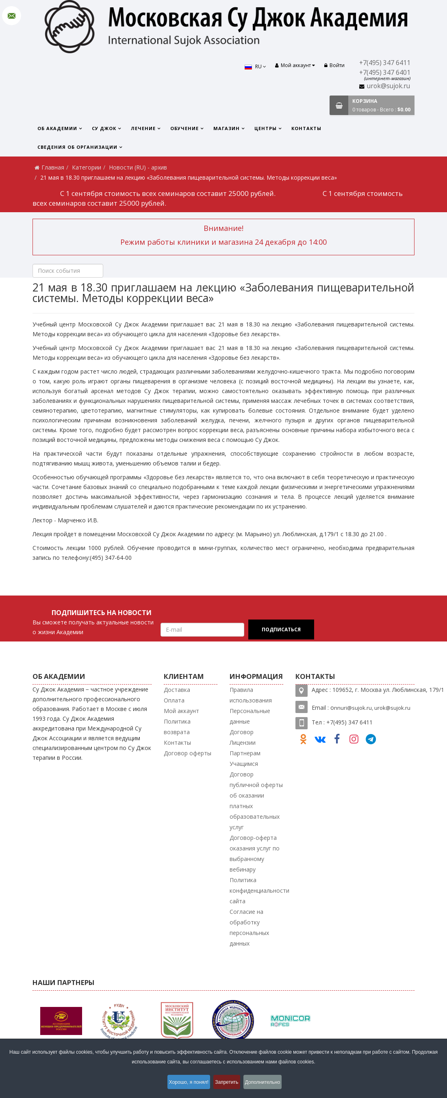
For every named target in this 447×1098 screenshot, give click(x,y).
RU (251, 66)
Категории (86, 167)
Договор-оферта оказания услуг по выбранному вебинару (255, 853)
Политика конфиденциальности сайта (259, 890)
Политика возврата (177, 727)
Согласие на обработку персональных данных (249, 927)
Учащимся (244, 764)
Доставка (177, 690)
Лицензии (243, 742)
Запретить (227, 1083)
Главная (52, 167)
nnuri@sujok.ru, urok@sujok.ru (372, 707)
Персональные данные (250, 716)
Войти (334, 65)
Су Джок (104, 128)
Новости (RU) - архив (138, 167)
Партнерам (245, 753)
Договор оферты (187, 753)
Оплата (174, 700)
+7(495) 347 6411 (384, 62)
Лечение (143, 128)
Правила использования (251, 695)
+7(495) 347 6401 (384, 72)
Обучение (184, 128)
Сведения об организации (77, 147)
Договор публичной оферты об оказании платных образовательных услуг (256, 800)
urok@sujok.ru (388, 86)
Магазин (226, 128)
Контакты (306, 128)
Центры (265, 128)
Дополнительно (268, 1083)
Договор (242, 732)
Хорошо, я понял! (184, 1083)
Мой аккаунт (181, 711)
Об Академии (57, 128)
